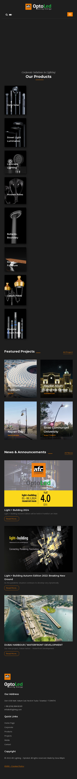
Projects (8, 736)
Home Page (9, 723)
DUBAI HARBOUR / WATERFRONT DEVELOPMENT (33, 645)
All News (69, 453)
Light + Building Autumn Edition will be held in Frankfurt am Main (30, 513)
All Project (68, 352)
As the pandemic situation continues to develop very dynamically (31, 582)
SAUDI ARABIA (13, 435)
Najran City (15, 431)
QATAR (11, 393)
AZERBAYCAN (49, 393)
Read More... (11, 519)
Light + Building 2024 (16, 510)
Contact (7, 744)
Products (8, 731)
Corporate (8, 727)
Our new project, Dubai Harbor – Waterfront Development (29, 648)
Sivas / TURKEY (50, 435)
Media (7, 740)
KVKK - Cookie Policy (14, 766)
